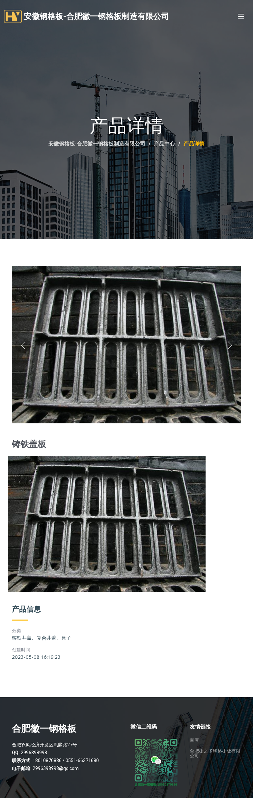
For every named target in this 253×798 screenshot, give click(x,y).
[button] (23, 346)
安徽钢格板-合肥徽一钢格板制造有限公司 (96, 143)
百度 (194, 740)
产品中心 (164, 143)
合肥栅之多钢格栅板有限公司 (215, 753)
